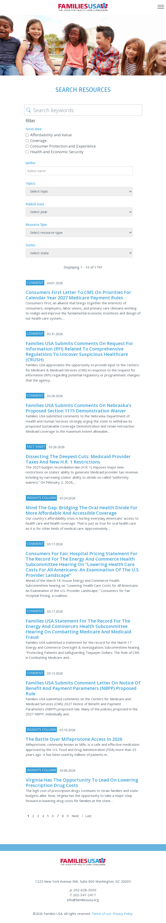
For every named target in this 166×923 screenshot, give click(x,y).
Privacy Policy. (123, 914)
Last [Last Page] (88, 816)
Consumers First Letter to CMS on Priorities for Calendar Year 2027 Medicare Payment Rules (78, 295)
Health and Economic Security (56, 151)
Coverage (38, 140)
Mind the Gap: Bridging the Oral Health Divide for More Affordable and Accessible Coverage (81, 510)
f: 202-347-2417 (83, 895)
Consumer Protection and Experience (63, 146)
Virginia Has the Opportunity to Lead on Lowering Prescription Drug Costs (82, 782)
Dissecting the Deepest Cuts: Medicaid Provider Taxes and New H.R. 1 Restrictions (78, 459)
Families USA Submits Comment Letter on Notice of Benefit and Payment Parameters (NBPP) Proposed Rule (83, 688)
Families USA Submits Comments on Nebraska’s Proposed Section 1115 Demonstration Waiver (78, 408)
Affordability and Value (51, 134)
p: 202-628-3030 (83, 890)
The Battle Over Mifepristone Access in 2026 (74, 739)
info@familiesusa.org (83, 900)
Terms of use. (102, 914)
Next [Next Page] (75, 816)
